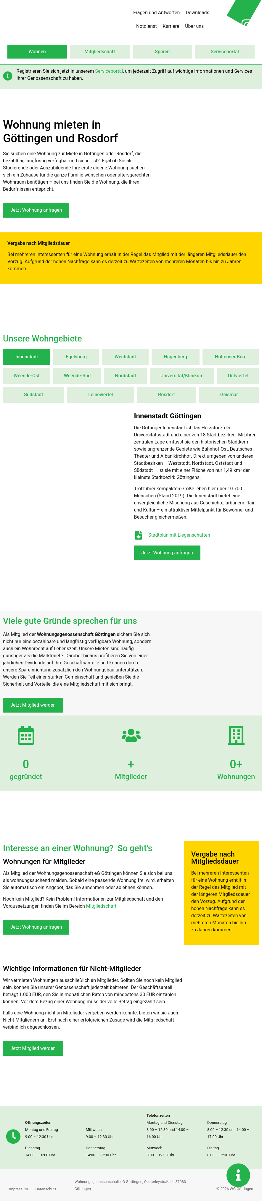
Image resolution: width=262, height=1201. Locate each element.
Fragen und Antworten (156, 12)
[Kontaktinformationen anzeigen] (238, 1175)
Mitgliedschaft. (102, 906)
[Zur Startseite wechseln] (50, 20)
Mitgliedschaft (99, 51)
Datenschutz (45, 1189)
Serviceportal (225, 51)
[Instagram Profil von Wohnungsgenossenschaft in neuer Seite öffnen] (247, 25)
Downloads (197, 12)
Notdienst (146, 26)
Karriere (171, 26)
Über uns (194, 26)
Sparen (162, 51)
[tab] (26, 357)
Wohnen (37, 51)
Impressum (18, 1189)
